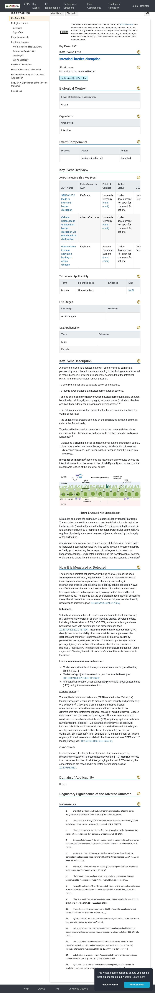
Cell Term (17, 28)
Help (26, 988)
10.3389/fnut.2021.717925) (105, 603)
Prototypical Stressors (70, 6)
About (41, 988)
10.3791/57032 (67, 767)
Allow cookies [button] (137, 984)
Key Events (36, 6)
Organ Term (18, 32)
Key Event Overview (20, 42)
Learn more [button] (139, 977)
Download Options (78, 988)
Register (144, 6)
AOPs (27, 4)
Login (135, 6)
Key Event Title (18, 18)
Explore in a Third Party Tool (74, 78)
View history (57, 13)
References (16, 91)
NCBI (131, 290)
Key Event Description (21, 64)
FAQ (56, 988)
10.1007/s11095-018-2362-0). (97, 741)
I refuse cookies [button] (110, 984)
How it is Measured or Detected (26, 69)
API (147, 13)
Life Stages (18, 55)
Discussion (72, 13)
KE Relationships (52, 6)
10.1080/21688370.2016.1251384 (81, 678)
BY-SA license (126, 24)
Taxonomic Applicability (24, 51)
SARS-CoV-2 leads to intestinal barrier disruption (68, 202)
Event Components (94, 6)
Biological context (19, 23)
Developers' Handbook (114, 6)
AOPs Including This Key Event (27, 47)
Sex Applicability (20, 60)
